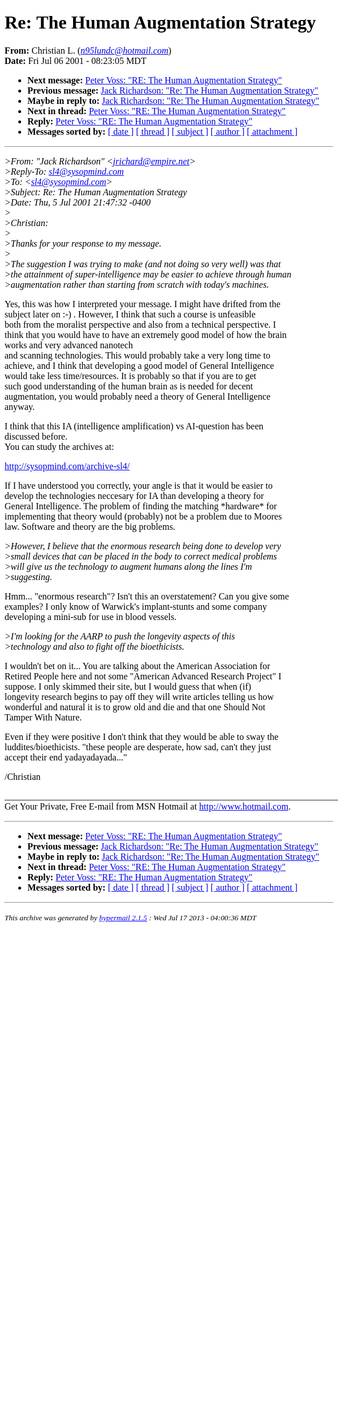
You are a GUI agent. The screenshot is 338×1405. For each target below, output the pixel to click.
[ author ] (228, 131)
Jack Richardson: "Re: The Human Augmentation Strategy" (210, 90)
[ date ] (121, 131)
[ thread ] (153, 131)
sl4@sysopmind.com (86, 171)
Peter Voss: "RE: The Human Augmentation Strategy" (183, 80)
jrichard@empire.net (151, 161)
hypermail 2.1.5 (123, 917)
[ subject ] (190, 131)
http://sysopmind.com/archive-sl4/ (67, 466)
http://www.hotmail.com (243, 806)
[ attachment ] (272, 131)
